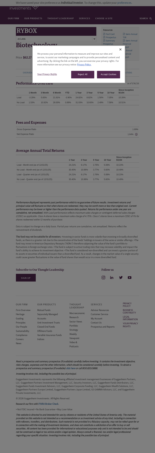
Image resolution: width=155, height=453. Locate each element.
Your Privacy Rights (47, 74)
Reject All (83, 74)
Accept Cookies (108, 74)
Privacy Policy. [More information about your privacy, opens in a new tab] (84, 64)
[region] (78, 64)
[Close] (120, 49)
